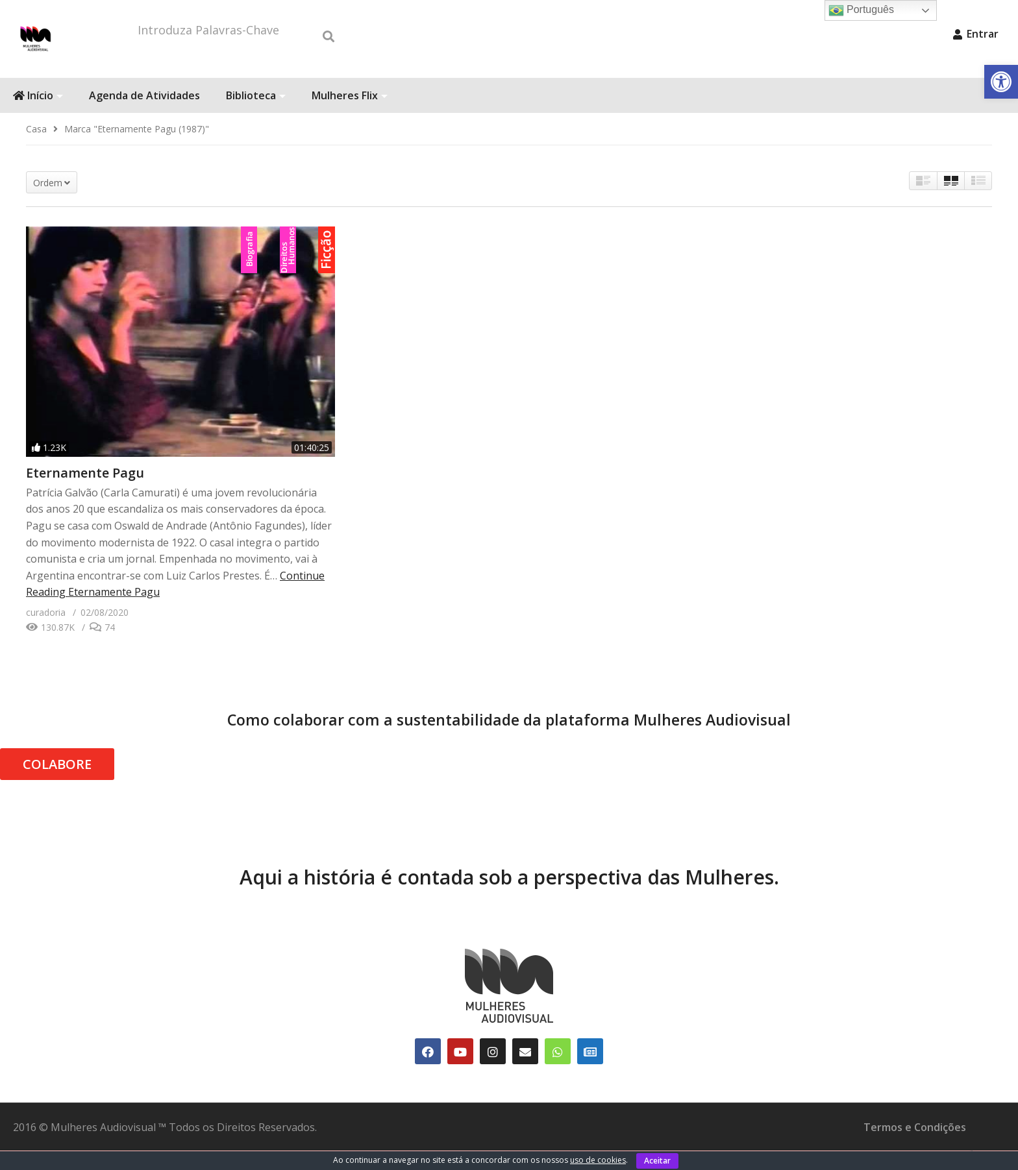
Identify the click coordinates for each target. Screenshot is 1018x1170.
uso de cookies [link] (598, 1159)
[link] (1001, 82)
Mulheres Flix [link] (350, 115)
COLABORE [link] (57, 783)
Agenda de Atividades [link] (144, 115)
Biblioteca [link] (256, 115)
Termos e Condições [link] (914, 1147)
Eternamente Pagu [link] (85, 492)
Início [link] (38, 115)
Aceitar (657, 1160)
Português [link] (861, 10)
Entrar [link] (976, 34)
